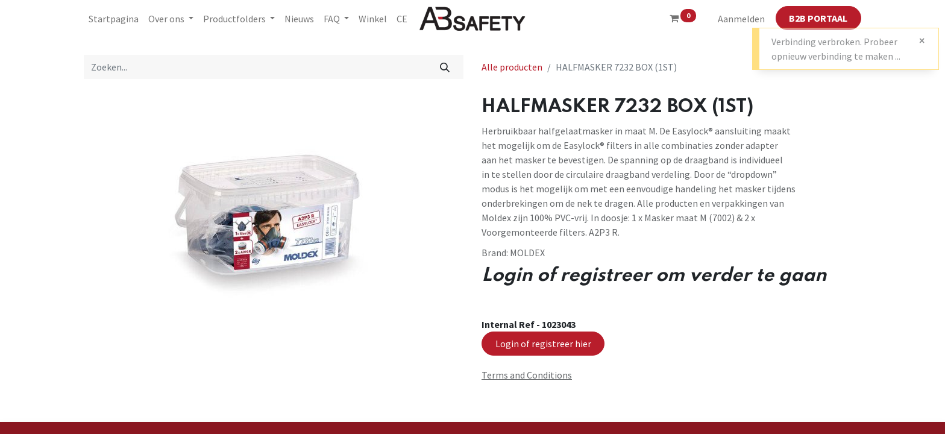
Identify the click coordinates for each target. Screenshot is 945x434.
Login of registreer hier (543, 344)
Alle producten (512, 67)
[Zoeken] (445, 67)
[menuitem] (113, 19)
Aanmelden (741, 19)
